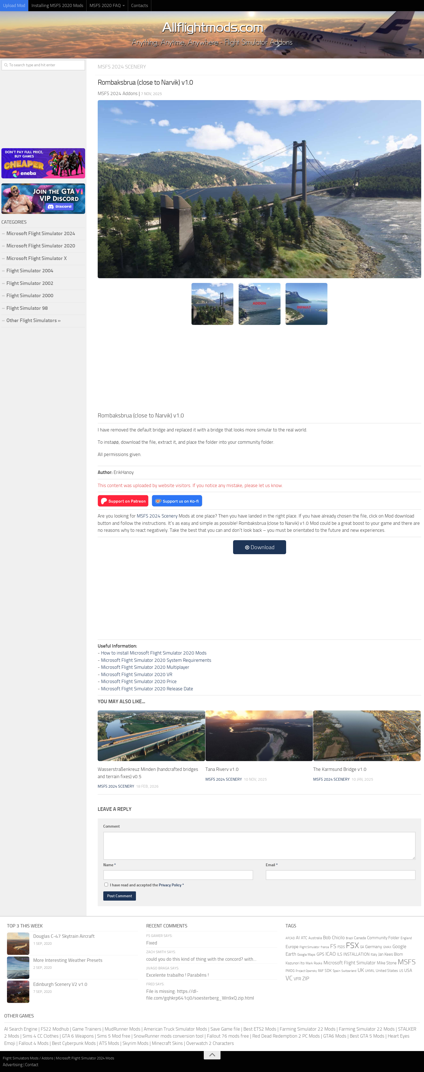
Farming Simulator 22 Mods (308, 1029)
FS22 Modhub (55, 1029)
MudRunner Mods (122, 1029)
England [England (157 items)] (406, 938)
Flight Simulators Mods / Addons (28, 1058)
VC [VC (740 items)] (289, 978)
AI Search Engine (20, 1029)
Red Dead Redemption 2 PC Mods (286, 1036)
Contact (31, 1064)
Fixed (151, 943)
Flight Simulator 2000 (29, 295)
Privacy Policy (170, 885)
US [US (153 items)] (401, 971)
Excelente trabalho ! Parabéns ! (177, 975)
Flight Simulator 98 (27, 308)
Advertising (13, 1064)
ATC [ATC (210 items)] (304, 938)
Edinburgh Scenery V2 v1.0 (60, 984)
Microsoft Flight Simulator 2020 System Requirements (156, 660)
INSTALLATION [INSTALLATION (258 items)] (356, 954)
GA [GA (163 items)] (362, 947)
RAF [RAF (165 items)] (321, 971)
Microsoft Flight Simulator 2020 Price (139, 681)
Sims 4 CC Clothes (41, 1036)
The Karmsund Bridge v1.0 (339, 769)
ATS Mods (109, 1043)
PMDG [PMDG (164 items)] (290, 971)
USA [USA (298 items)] (408, 970)
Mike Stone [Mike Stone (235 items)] (387, 963)
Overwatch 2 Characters (210, 1043)
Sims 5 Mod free (113, 1036)
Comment (111, 826)
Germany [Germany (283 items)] (373, 946)
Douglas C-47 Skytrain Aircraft (64, 936)
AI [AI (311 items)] (298, 937)
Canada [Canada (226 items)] (360, 938)
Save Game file (225, 1029)
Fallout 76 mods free (228, 1036)
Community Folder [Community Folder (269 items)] (383, 937)
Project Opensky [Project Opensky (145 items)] (306, 971)
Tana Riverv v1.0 (222, 769)
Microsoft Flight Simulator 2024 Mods (85, 1058)
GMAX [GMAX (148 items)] (387, 947)
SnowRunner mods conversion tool (168, 1036)
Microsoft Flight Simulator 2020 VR (136, 674)
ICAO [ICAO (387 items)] (330, 954)
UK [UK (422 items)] (361, 970)
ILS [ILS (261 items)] (339, 954)
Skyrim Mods (135, 1043)
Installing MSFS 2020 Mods (57, 5)
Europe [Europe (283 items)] (292, 946)
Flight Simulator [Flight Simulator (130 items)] (310, 947)
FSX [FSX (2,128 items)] (352, 945)
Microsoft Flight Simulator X (36, 258)
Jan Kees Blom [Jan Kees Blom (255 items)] (390, 954)
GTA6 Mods (334, 1036)
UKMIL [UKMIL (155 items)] (370, 971)
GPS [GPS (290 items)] (320, 954)
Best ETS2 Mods (259, 1029)
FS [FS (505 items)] (333, 946)
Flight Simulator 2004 (29, 271)
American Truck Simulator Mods (175, 1029)
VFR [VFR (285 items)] (297, 978)
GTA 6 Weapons (78, 1036)
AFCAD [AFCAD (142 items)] (290, 938)
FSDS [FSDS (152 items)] (341, 947)
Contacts (139, 5)
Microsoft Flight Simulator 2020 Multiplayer (145, 667)
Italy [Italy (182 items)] (374, 954)
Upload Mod (14, 5)
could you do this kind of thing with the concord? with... (201, 959)
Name (109, 865)
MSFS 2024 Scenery (122, 66)
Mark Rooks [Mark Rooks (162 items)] (314, 963)
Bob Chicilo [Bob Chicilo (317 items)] (334, 937)
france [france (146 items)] (325, 947)
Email (272, 865)
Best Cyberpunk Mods (74, 1043)
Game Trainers (86, 1029)
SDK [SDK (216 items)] (328, 970)
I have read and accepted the (144, 885)
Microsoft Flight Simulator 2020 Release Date (147, 688)
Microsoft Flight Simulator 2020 (40, 246)
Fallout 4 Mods (34, 1043)
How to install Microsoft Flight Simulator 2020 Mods (154, 653)
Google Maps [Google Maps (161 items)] (306, 955)
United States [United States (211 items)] (387, 970)
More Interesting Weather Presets (67, 960)
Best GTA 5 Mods (367, 1036)
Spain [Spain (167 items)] (336, 971)
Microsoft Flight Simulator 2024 (40, 233)
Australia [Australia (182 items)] (315, 938)
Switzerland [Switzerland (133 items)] (348, 971)
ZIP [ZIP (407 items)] (305, 979)
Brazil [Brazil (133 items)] (349, 938)
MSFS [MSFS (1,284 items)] (407, 962)
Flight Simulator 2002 (29, 283)
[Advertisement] (259, 369)
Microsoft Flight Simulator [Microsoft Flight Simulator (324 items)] (350, 962)
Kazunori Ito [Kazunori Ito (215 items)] (295, 963)
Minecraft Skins (167, 1043)
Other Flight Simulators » (33, 320)
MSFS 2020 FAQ (105, 5)
